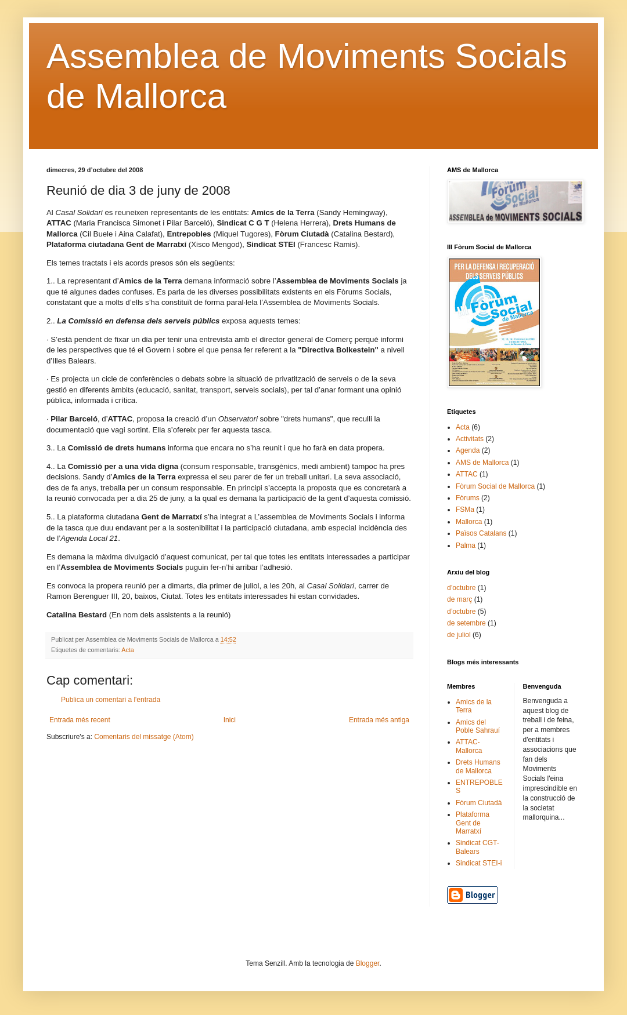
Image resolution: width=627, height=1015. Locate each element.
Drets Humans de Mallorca (478, 766)
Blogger (368, 963)
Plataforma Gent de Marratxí (472, 822)
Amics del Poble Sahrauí (478, 726)
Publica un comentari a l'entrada (110, 700)
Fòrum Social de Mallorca (495, 486)
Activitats (470, 439)
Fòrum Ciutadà (479, 803)
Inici (230, 720)
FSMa (465, 509)
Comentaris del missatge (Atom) (143, 737)
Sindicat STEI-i (479, 863)
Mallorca (469, 522)
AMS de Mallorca (482, 463)
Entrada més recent (79, 720)
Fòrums (468, 498)
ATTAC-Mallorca (469, 746)
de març (459, 599)
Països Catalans (481, 533)
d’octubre (461, 588)
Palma (465, 545)
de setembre (466, 623)
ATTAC (467, 474)
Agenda (468, 450)
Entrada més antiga (379, 720)
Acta (127, 649)
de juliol (459, 635)
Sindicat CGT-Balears (477, 847)
